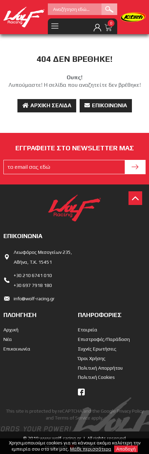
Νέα (7, 339)
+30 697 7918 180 (33, 285)
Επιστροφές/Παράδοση (104, 339)
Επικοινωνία (105, 105)
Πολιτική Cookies (96, 377)
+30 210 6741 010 (33, 275)
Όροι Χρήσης (92, 358)
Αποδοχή (126, 449)
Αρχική (10, 329)
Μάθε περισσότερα (90, 449)
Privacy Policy (130, 411)
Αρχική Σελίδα (46, 105)
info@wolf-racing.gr (34, 298)
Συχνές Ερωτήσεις (97, 349)
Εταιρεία (87, 329)
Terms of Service (72, 418)
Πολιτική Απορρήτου (100, 368)
